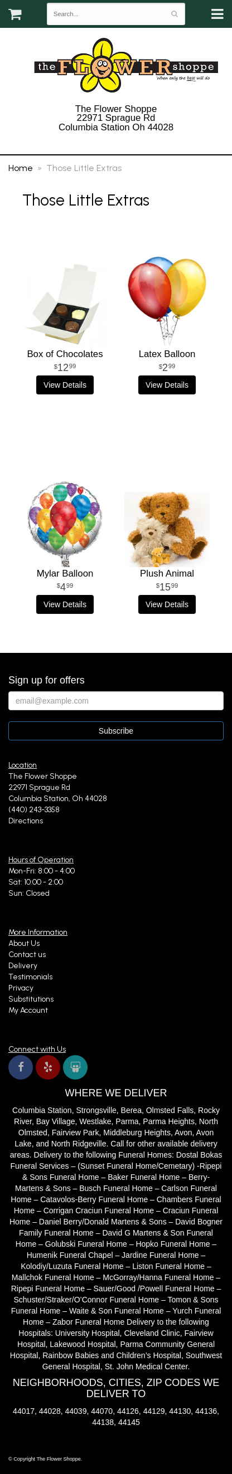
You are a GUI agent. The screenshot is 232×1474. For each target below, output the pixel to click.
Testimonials (30, 977)
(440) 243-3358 (116, 141)
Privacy (20, 988)
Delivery (22, 965)
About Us (24, 943)
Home (20, 168)
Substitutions (31, 999)
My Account (28, 1010)
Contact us (27, 954)
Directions (25, 821)
